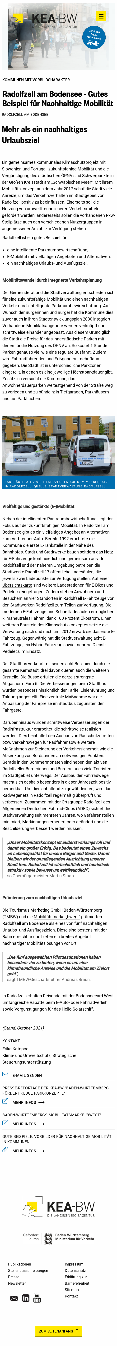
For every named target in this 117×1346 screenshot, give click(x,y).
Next (109, 452)
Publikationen (19, 1264)
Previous (7, 452)
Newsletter (17, 1283)
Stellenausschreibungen (28, 1270)
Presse (13, 1277)
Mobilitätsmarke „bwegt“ (57, 916)
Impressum (74, 1264)
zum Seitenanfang (56, 1331)
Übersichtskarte (17, 585)
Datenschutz (75, 1270)
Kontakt (71, 1296)
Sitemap (72, 1290)
